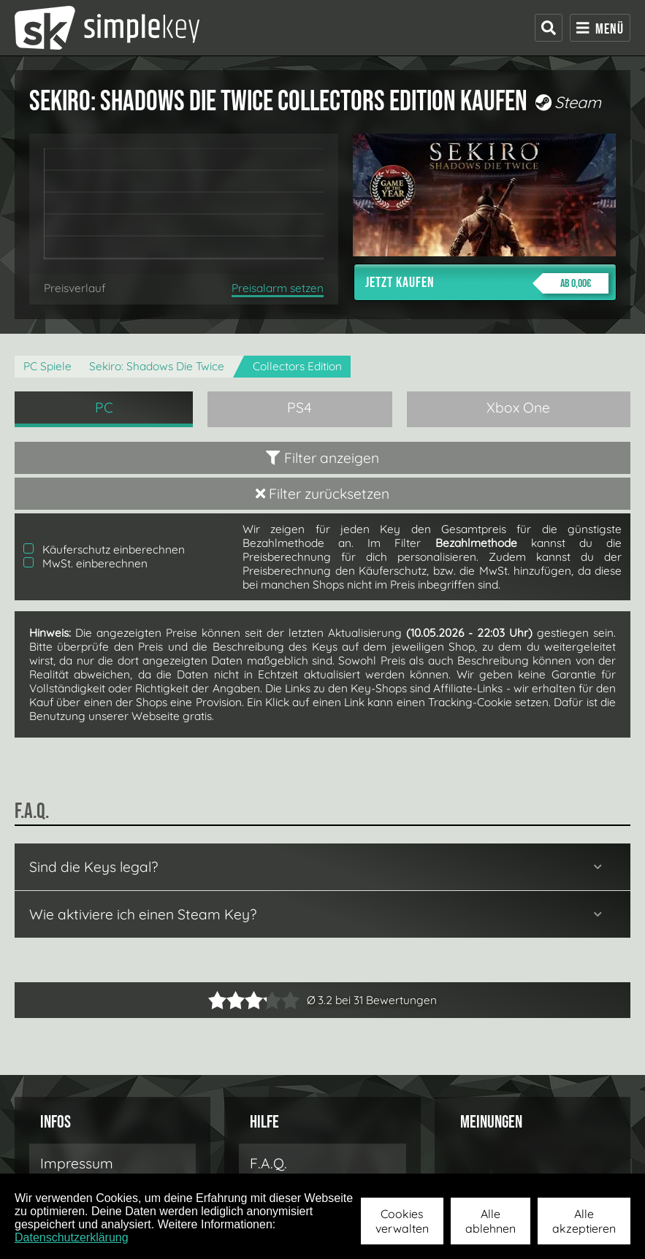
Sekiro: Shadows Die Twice (156, 366)
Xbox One (518, 407)
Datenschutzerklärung (72, 1237)
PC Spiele (47, 366)
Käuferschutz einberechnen (104, 549)
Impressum (76, 1163)
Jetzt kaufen (486, 283)
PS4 (299, 407)
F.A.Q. (268, 1163)
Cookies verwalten (402, 1221)
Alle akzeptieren (584, 1221)
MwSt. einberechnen (85, 563)
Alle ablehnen (490, 1221)
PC (104, 407)
